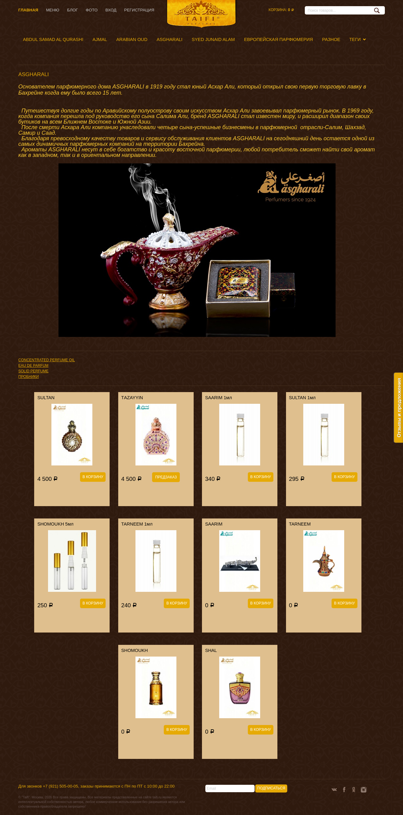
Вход (110, 10)
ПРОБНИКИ (28, 377)
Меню (52, 10)
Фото (91, 10)
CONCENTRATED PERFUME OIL (46, 360)
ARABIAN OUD (131, 39)
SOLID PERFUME (33, 371)
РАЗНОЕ (331, 39)
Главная (28, 10)
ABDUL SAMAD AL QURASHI (53, 39)
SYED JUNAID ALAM (213, 39)
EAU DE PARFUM (33, 365)
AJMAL (100, 39)
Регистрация (139, 10)
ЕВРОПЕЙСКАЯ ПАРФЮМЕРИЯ (278, 39)
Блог (72, 10)
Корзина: (281, 10)
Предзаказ (166, 477)
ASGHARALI (170, 39)
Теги (355, 39)
